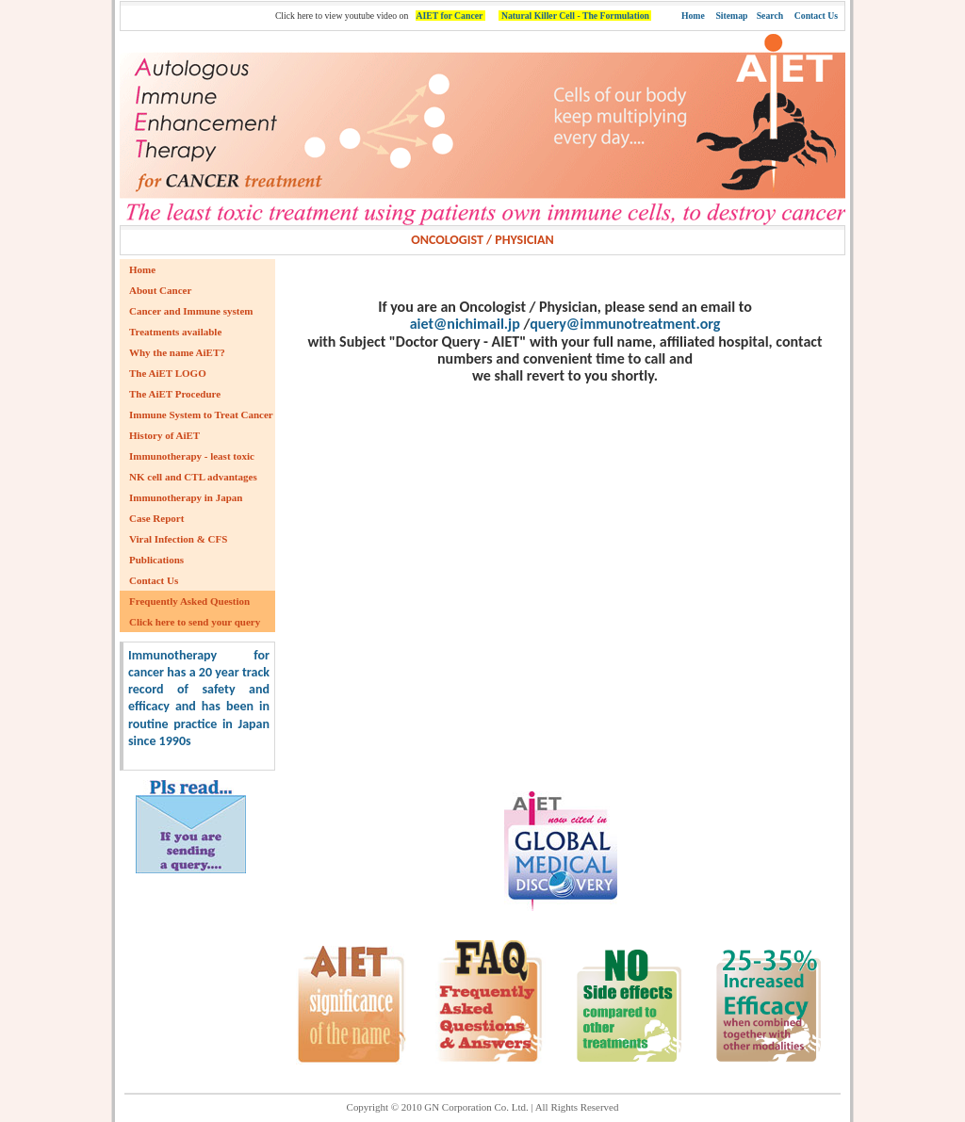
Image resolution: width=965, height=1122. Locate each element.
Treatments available (175, 331)
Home (693, 15)
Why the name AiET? (177, 352)
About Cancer (160, 290)
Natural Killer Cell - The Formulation (575, 15)
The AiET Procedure (175, 393)
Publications (156, 559)
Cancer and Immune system (191, 311)
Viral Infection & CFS (178, 539)
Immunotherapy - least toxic (191, 456)
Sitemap (731, 15)
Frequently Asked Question (189, 601)
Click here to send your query (194, 621)
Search (770, 15)
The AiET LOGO (167, 373)
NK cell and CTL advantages (193, 476)
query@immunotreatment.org (625, 324)
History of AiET (164, 435)
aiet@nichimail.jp (465, 324)
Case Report (156, 518)
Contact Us (816, 15)
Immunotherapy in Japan (185, 497)
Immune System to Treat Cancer (201, 414)
